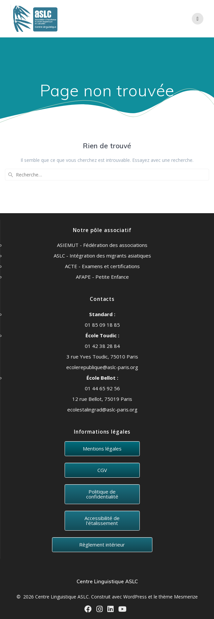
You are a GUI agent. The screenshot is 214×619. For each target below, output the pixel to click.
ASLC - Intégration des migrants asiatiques (102, 255)
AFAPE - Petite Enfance (102, 276)
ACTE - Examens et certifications (102, 266)
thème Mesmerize (178, 597)
